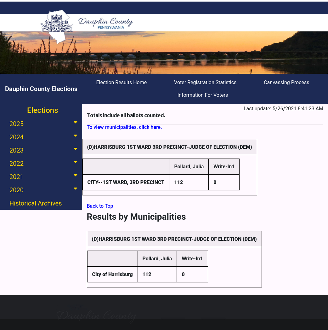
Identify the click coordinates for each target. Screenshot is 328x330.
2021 (44, 176)
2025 (44, 123)
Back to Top (100, 206)
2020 (44, 189)
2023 (44, 150)
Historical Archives (35, 203)
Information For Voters (203, 95)
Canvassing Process (286, 82)
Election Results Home (121, 82)
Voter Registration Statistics (205, 82)
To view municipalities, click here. (124, 127)
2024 (44, 136)
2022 (44, 163)
